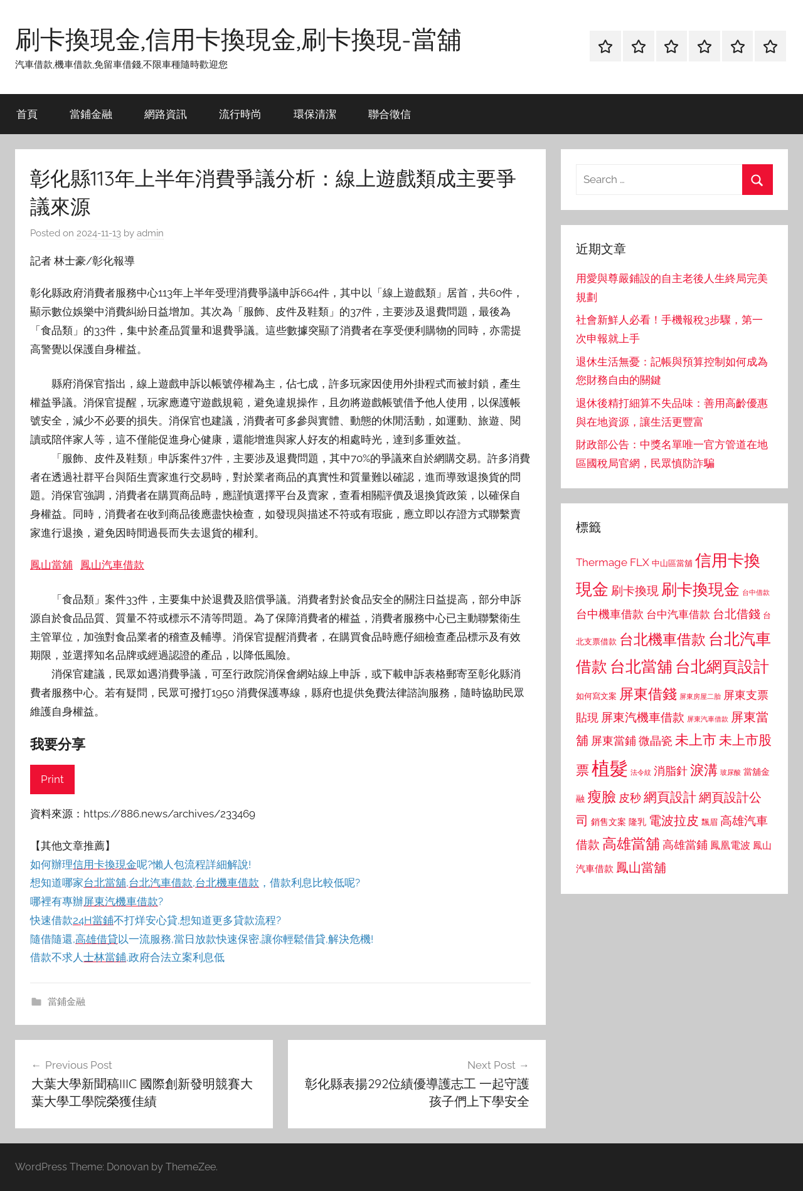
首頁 (27, 113)
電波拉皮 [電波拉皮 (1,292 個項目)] (674, 821)
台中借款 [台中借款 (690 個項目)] (756, 592)
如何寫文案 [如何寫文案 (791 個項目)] (596, 696)
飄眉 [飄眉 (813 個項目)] (709, 822)
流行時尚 (240, 113)
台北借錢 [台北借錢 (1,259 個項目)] (736, 614)
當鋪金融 (91, 113)
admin (150, 233)
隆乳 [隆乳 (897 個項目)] (637, 822)
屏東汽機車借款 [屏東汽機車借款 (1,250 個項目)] (642, 717)
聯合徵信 (389, 113)
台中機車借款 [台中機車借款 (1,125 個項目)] (610, 614)
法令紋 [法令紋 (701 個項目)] (640, 773)
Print (52, 779)
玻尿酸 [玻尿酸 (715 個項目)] (730, 773)
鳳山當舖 (51, 565)
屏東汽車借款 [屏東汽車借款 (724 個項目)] (707, 719)
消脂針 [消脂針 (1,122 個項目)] (671, 771)
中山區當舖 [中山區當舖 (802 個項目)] (672, 563)
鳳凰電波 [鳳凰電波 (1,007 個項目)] (730, 845)
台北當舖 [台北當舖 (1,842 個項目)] (641, 667)
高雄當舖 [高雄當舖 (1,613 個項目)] (631, 844)
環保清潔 (315, 113)
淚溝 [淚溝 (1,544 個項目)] (704, 770)
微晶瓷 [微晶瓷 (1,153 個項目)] (656, 740)
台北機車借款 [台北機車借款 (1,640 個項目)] (662, 639)
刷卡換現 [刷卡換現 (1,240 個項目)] (635, 590)
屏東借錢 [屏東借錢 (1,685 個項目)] (648, 693)
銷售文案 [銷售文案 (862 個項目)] (608, 822)
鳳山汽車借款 (112, 565)
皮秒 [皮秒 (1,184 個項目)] (630, 797)
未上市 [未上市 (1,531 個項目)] (695, 740)
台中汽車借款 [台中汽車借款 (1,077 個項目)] (678, 614)
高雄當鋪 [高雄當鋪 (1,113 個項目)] (685, 845)
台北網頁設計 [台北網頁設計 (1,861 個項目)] (722, 667)
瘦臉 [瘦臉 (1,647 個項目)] (601, 796)
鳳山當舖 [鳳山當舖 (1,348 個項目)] (641, 867)
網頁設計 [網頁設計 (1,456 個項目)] (670, 797)
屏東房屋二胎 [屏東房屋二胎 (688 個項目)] (700, 696)
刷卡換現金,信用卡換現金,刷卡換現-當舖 (238, 39)
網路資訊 (165, 113)
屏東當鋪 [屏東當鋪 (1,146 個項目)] (613, 740)
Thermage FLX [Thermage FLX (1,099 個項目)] (612, 562)
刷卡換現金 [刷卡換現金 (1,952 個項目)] (700, 589)
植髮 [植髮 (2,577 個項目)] (610, 768)
